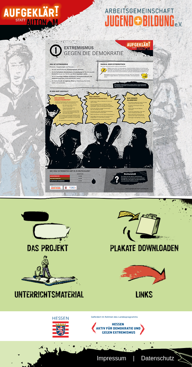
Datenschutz (157, 358)
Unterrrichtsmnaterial (27, 257)
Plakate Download (120, 210)
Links (103, 257)
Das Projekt (15, 210)
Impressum (111, 358)
